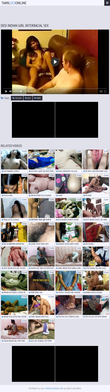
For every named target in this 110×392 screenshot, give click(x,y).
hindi (37, 98)
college (17, 98)
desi (28, 98)
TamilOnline (13, 2)
